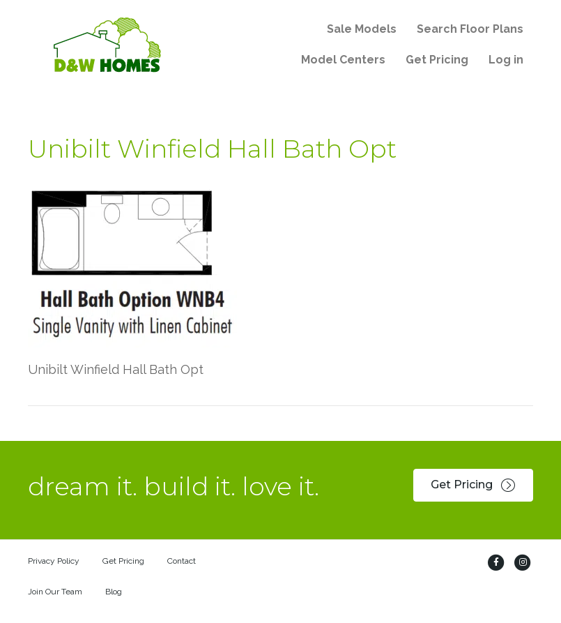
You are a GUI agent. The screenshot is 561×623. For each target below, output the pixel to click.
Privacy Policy (53, 561)
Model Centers (343, 59)
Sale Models (362, 29)
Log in (506, 59)
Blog (113, 591)
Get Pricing (437, 59)
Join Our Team (55, 591)
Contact (181, 561)
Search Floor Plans (470, 29)
